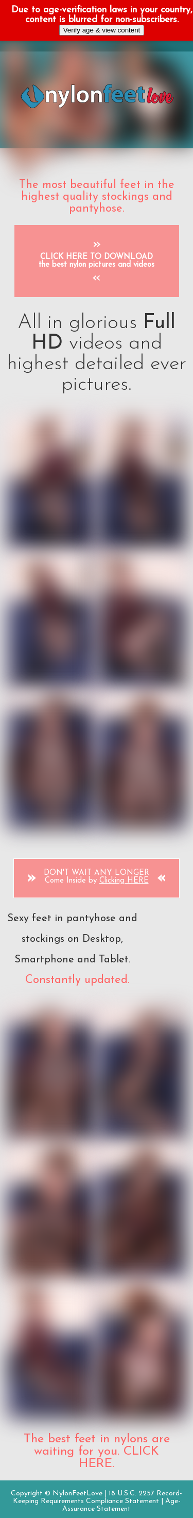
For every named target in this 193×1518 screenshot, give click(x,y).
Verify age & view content (102, 30)
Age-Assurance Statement (121, 1505)
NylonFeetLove (77, 1493)
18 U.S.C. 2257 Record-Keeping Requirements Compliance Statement (98, 1497)
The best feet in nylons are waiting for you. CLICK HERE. (97, 1451)
